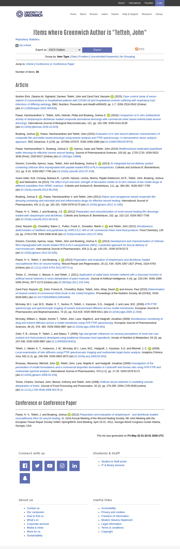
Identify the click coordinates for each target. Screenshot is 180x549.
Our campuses (35, 512)
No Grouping (127, 56)
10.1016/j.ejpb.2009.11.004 (125, 311)
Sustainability (34, 535)
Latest (104, 14)
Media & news (35, 527)
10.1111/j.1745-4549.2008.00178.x (40, 389)
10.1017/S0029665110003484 (51, 297)
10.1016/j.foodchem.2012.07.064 (82, 234)
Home (73, 14)
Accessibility (108, 508)
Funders (84, 56)
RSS (139, 49)
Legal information (111, 523)
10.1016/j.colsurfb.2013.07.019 (75, 171)
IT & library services (113, 465)
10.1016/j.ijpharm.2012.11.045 (104, 204)
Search (121, 3)
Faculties (149, 3)
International (134, 3)
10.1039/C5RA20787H (118, 141)
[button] (97, 50)
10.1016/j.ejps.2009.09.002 (88, 326)
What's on (32, 520)
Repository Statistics (28, 39)
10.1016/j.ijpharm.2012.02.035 (38, 252)
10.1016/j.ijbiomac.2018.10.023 (38, 126)
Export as (41, 49)
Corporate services (38, 523)
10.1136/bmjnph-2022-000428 (38, 108)
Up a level (23, 45)
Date (74, 56)
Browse (93, 14)
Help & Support (130, 14)
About (83, 14)
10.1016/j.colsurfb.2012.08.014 (38, 219)
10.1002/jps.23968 (69, 156)
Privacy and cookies (113, 512)
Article (29, 64)
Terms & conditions (112, 527)
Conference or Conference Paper (55, 64)
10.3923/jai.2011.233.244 (73, 282)
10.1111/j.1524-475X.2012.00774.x (51, 267)
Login (159, 3)
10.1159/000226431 (63, 341)
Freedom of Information (115, 516)
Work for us (33, 531)
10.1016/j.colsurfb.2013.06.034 (38, 189)
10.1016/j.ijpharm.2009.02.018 (38, 374)
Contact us (33, 508)
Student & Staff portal (113, 461)
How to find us (35, 516)
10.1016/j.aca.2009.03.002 (90, 356)
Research (147, 14)
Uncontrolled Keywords (104, 56)
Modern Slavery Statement (117, 520)
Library (159, 14)
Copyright (107, 531)
